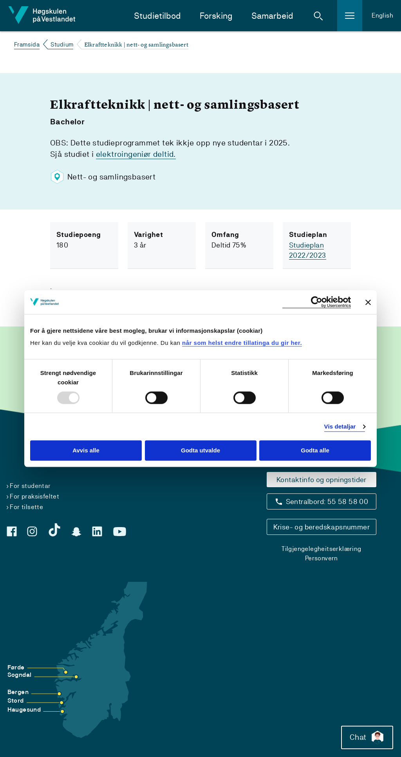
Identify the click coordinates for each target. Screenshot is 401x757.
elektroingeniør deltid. (136, 154)
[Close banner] (368, 302)
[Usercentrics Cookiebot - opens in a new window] (316, 302)
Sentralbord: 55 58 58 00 (327, 501)
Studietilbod (157, 16)
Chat (367, 737)
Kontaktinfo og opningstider (321, 479)
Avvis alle (85, 450)
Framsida (27, 44)
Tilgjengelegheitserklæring (321, 549)
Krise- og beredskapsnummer (321, 527)
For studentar (30, 486)
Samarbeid (272, 16)
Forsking (216, 16)
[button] (318, 15)
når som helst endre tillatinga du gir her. (242, 342)
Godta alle (315, 450)
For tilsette (26, 507)
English (382, 15)
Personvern (321, 558)
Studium (62, 44)
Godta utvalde (200, 450)
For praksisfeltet (34, 496)
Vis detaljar (340, 426)
